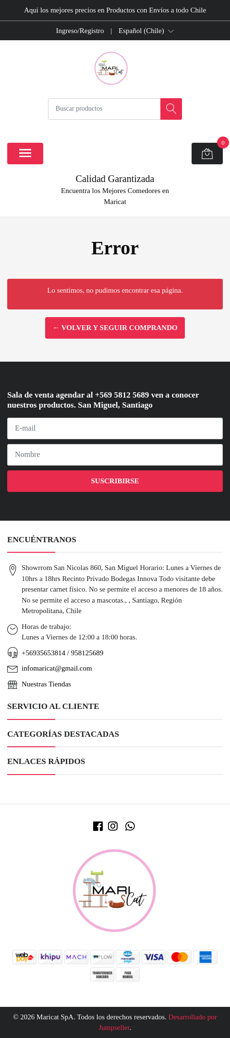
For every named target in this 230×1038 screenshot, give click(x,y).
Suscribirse (115, 481)
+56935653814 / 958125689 (62, 653)
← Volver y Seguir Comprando (114, 327)
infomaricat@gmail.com (57, 668)
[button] (146, 30)
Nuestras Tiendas (46, 684)
